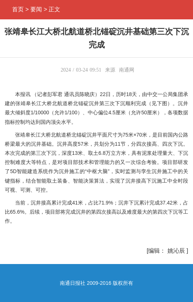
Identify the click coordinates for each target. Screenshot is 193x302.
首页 (18, 9)
